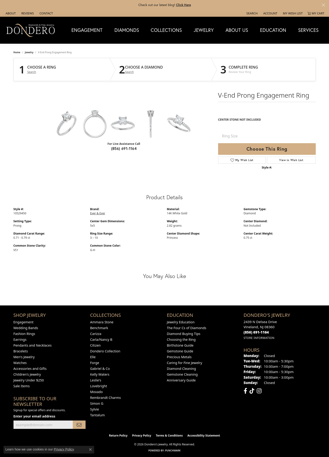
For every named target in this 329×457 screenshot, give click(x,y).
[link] (10, 13)
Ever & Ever (97, 213)
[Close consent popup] (90, 449)
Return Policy (118, 435)
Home (16, 52)
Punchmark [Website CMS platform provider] (173, 450)
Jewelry (204, 30)
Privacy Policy (141, 435)
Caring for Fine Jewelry (184, 363)
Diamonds (126, 30)
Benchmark (99, 328)
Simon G (96, 403)
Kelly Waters (100, 374)
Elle (93, 357)
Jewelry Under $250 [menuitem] (28, 380)
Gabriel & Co (100, 368)
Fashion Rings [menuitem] (24, 333)
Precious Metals (179, 357)
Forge (94, 363)
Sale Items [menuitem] (21, 386)
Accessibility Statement (203, 435)
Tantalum (97, 415)
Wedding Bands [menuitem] (25, 328)
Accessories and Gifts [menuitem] (30, 368)
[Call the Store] (256, 332)
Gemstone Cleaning (182, 374)
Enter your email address (34, 416)
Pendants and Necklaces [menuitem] (32, 345)
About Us (237, 30)
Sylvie (94, 409)
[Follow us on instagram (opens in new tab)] (259, 391)
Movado (96, 392)
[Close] (323, 5)
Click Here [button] (183, 5)
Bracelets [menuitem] (20, 351)
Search (31, 72)
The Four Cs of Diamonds (186, 328)
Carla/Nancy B (101, 339)
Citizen (95, 345)
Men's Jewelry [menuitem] (24, 357)
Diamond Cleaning (181, 368)
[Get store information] (259, 338)
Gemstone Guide (180, 351)
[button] (252, 13)
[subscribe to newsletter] (79, 425)
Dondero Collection (105, 351)
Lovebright (98, 386)
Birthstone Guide (180, 345)
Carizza (95, 333)
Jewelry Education (181, 322)
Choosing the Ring (181, 339)
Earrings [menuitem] (20, 339)
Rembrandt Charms (105, 397)
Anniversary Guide (181, 380)
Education (273, 30)
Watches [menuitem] (20, 363)
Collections (166, 30)
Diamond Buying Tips (183, 333)
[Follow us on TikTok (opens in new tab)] (251, 391)
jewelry (29, 52)
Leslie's (95, 380)
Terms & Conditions (169, 435)
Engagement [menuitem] (23, 322)
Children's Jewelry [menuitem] (27, 374)
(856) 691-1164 (124, 148)
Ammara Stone (101, 322)
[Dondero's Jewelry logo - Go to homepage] (31, 30)
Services (308, 30)
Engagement (87, 30)
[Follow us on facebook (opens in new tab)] (245, 391)
